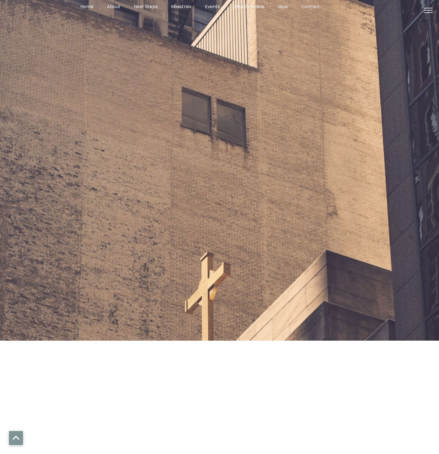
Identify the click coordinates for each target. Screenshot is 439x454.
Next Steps (146, 7)
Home (87, 7)
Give (283, 7)
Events (212, 7)
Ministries (181, 7)
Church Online (249, 7)
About (113, 7)
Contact (310, 7)
